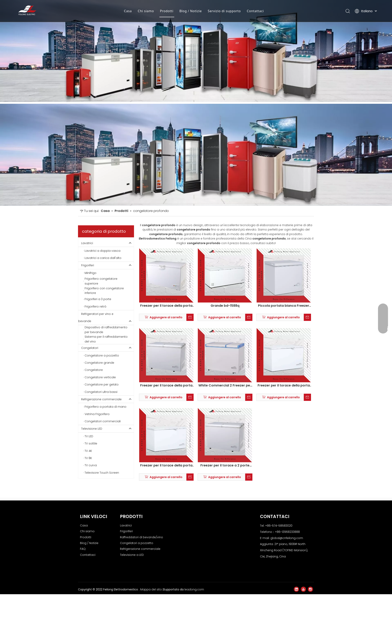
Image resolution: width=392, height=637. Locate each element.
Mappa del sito (151, 589)
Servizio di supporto (220, 11)
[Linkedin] (296, 589)
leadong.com (194, 589)
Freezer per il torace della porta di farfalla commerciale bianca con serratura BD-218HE (166, 385)
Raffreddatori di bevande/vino (141, 537)
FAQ (83, 549)
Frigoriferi (107, 265)
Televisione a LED (132, 555)
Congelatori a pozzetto (136, 543)
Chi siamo (142, 11)
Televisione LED (107, 428)
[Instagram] (310, 589)
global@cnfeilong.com (286, 538)
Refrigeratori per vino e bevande (106, 317)
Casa (124, 11)
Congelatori (107, 347)
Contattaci (251, 11)
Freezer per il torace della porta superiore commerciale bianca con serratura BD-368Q (166, 465)
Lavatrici (107, 243)
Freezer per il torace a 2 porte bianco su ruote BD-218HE (224, 465)
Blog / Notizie (187, 11)
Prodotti (162, 11)
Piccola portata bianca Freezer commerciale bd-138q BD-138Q (283, 306)
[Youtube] (303, 589)
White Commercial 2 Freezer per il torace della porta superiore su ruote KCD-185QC (225, 385)
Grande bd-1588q (225, 306)
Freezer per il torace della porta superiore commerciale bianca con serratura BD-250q (284, 385)
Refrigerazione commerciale (107, 399)
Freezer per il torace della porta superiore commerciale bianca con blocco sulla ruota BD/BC (166, 306)
